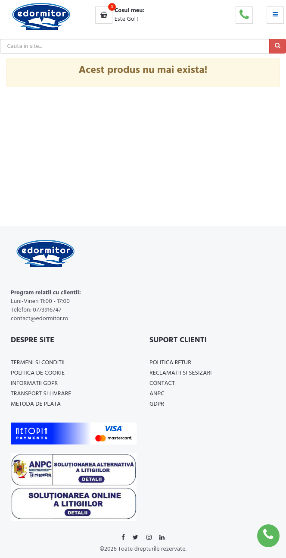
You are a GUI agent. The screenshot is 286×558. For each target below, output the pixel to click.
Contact (162, 383)
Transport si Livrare (41, 394)
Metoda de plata (36, 404)
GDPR (156, 404)
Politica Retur (170, 363)
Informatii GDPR (34, 383)
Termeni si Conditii (38, 363)
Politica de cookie (38, 373)
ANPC (157, 394)
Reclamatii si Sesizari (180, 373)
